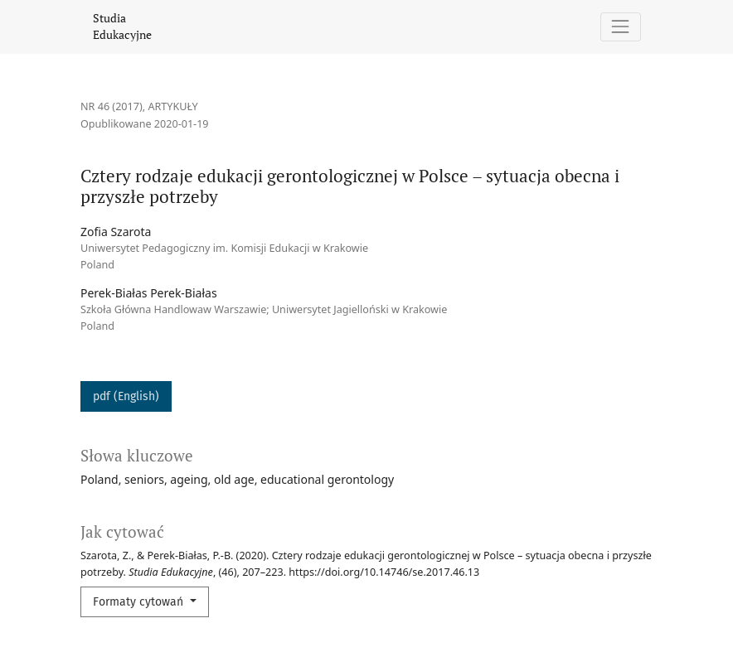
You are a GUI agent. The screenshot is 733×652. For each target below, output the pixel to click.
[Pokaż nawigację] (620, 26)
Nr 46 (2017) (111, 106)
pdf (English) (126, 396)
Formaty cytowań (140, 602)
